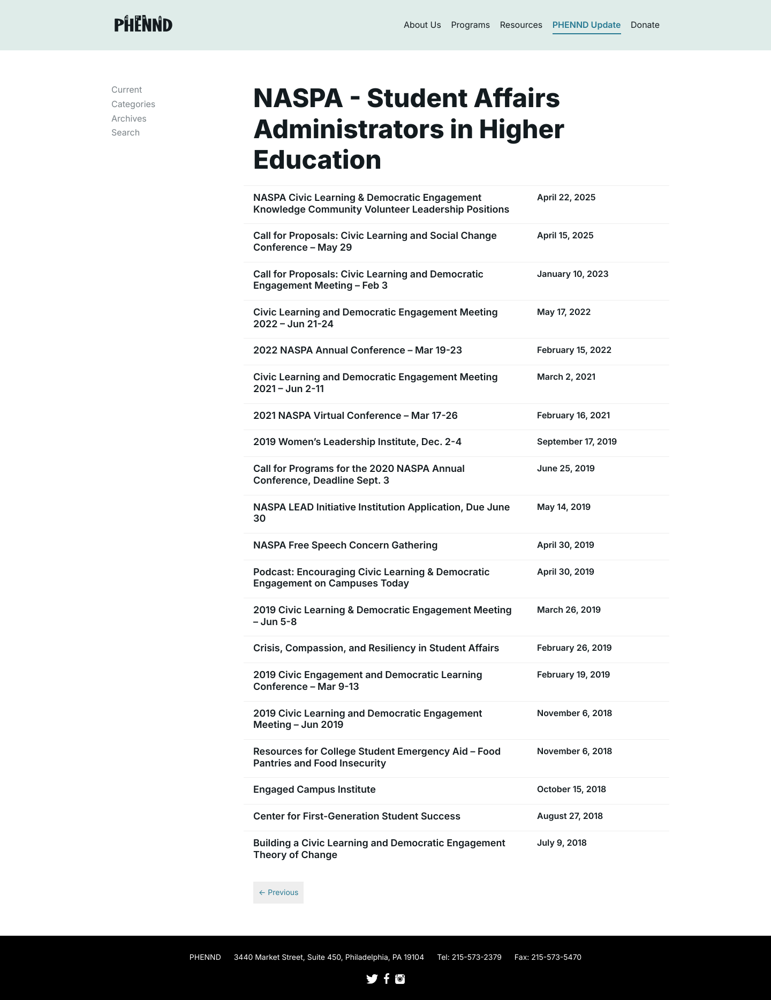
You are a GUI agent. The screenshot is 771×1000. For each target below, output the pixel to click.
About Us (422, 24)
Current (126, 89)
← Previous (278, 892)
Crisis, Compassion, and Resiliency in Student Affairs (376, 648)
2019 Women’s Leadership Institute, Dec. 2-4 (357, 442)
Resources (521, 24)
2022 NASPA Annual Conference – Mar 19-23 (357, 350)
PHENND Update (587, 24)
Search (125, 132)
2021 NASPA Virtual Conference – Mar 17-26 (355, 416)
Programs (470, 24)
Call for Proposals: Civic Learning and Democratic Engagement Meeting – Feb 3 (368, 280)
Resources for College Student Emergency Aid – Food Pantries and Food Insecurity (377, 757)
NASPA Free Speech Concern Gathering (345, 545)
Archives (129, 118)
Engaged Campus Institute (314, 789)
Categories (133, 104)
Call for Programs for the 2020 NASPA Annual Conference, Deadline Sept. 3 (359, 474)
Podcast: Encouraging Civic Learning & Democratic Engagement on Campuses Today (371, 578)
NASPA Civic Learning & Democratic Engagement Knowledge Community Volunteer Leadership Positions (381, 203)
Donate (645, 24)
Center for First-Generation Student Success (356, 816)
